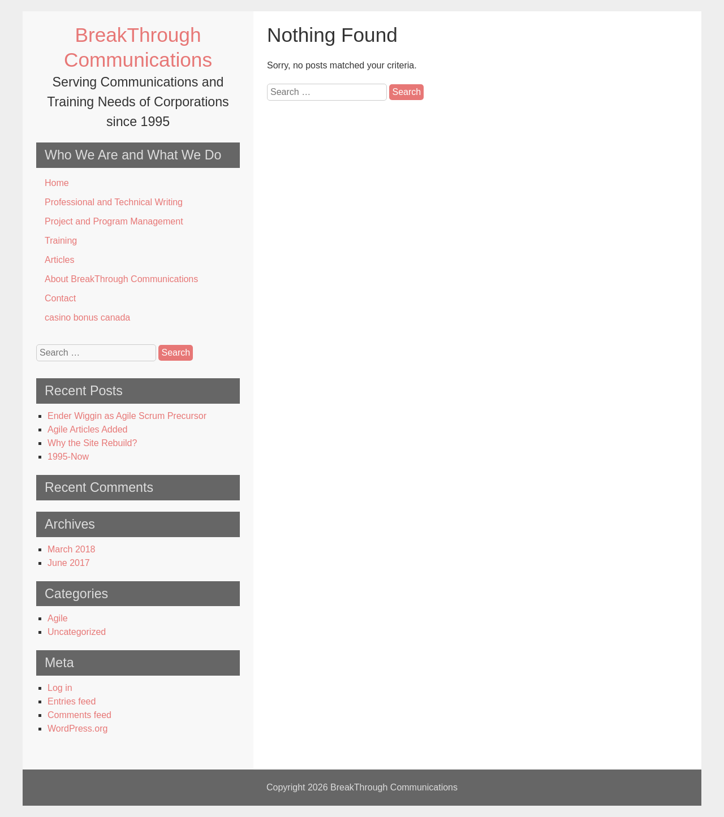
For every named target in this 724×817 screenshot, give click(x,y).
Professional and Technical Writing (114, 202)
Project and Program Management (114, 221)
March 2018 (72, 549)
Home (57, 183)
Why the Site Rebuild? (92, 443)
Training (61, 240)
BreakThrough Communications (394, 787)
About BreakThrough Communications (121, 279)
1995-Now (68, 456)
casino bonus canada (87, 317)
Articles (59, 260)
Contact (60, 298)
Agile (58, 618)
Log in (60, 688)
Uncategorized (77, 632)
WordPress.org (77, 728)
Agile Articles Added (87, 429)
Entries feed (72, 701)
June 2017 (69, 563)
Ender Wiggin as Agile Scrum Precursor (127, 416)
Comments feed (79, 715)
